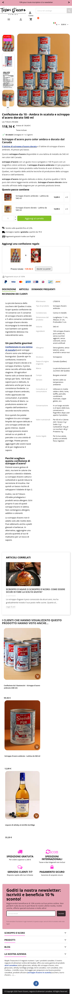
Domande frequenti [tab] (43, 289)
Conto (30, 14)
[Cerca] (54, 10)
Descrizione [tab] (9, 289)
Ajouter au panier (44, 269)
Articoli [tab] (24, 289)
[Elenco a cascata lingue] (56, 24)
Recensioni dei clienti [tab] (15, 293)
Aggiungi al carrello (34, 218)
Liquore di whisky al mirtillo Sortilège (20, 825)
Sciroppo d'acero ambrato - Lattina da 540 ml (32, 197)
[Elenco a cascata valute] (65, 24)
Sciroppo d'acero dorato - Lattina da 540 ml (31, 209)
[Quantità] (8, 218)
